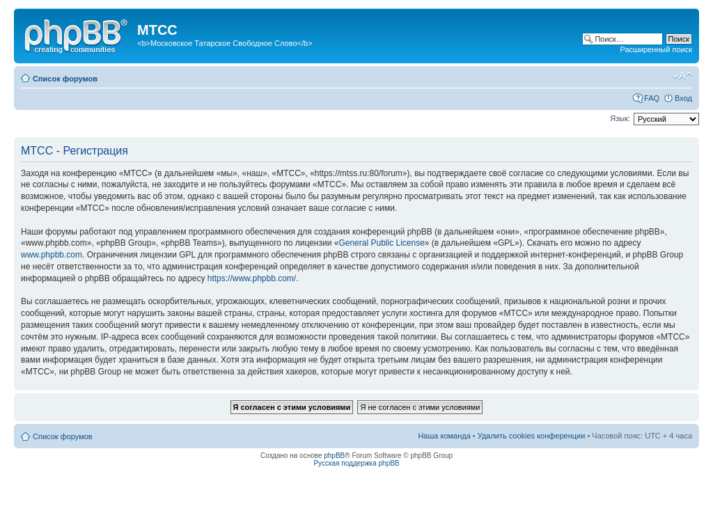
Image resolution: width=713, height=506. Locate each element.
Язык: (620, 118)
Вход (683, 98)
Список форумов (65, 78)
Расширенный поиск (656, 49)
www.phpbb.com (51, 255)
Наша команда (444, 436)
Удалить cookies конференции (532, 436)
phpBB (334, 455)
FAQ (651, 98)
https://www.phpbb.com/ (251, 278)
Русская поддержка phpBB (356, 463)
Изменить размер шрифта (682, 76)
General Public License (381, 243)
